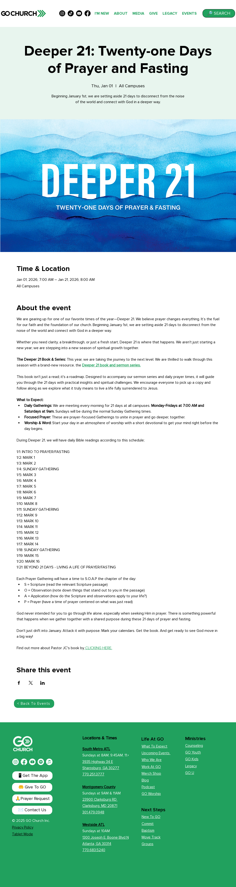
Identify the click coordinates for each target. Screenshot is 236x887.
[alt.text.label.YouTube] (79, 13)
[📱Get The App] (32, 775)
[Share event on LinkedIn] (42, 683)
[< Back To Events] (34, 703)
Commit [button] (148, 824)
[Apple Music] (49, 762)
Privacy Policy (22, 827)
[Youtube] (32, 762)
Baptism (148, 830)
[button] (219, 13)
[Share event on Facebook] (19, 683)
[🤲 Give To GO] (32, 787)
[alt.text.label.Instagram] (62, 13)
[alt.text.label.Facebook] (88, 13)
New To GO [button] (151, 817)
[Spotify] (41, 762)
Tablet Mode (22, 834)
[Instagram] (15, 762)
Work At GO (151, 767)
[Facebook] (24, 762)
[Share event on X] (30, 683)
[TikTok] (71, 13)
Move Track (151, 837)
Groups (147, 844)
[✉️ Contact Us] (32, 810)
